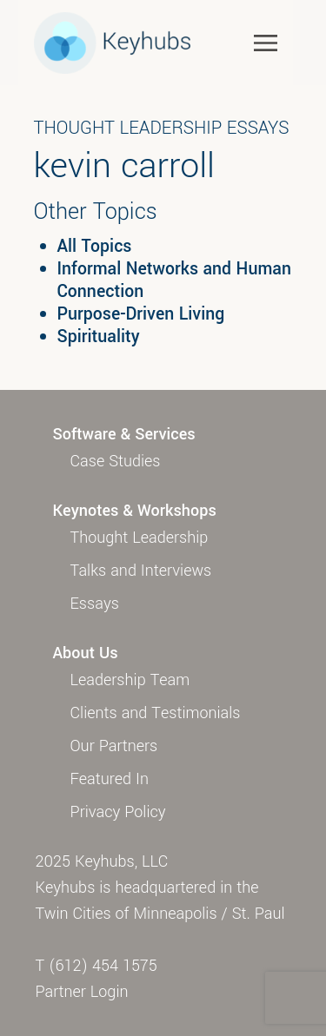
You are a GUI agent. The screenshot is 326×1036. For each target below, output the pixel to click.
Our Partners (114, 746)
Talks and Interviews (141, 570)
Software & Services (124, 434)
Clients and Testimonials (155, 713)
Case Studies (115, 461)
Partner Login (82, 991)
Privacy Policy (118, 812)
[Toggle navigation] (265, 42)
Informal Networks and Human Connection (174, 280)
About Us (85, 653)
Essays (94, 603)
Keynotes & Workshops (134, 510)
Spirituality (98, 337)
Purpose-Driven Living (141, 314)
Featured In (109, 779)
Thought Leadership (139, 537)
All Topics (94, 246)
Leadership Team (130, 680)
